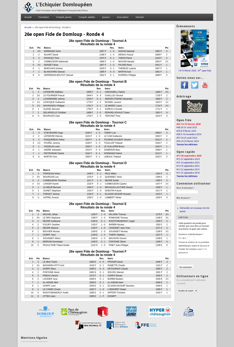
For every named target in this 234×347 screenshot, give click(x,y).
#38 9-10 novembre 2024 (189, 134)
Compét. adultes (87, 17)
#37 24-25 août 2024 (187, 138)
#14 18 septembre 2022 (188, 166)
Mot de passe (184, 198)
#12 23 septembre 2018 (188, 173)
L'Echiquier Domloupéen (64, 5)
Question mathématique (190, 234)
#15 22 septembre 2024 (188, 159)
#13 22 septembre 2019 (188, 169)
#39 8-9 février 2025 (186, 131)
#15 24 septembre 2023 (188, 162)
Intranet (140, 17)
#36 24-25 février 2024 (188, 141)
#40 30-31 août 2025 (187, 127)
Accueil (27, 17)
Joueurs (106, 17)
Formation (44, 17)
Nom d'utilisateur (185, 188)
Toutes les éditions (187, 144)
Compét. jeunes (64, 17)
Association (123, 17)
